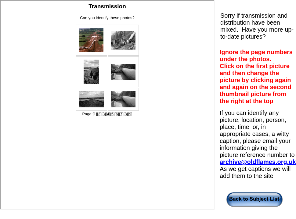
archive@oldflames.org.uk (258, 161)
